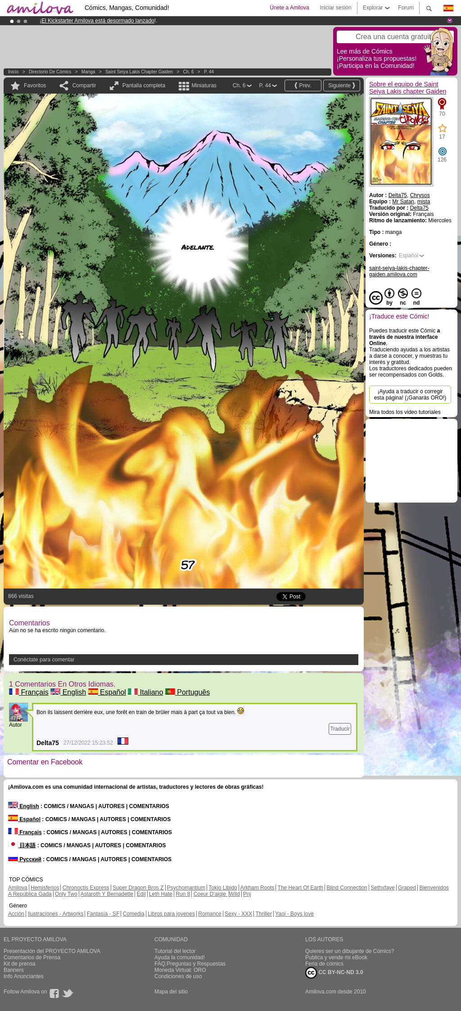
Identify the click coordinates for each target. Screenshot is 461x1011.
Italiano (145, 692)
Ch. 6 (188, 71)
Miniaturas (203, 85)
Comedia (134, 914)
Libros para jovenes (171, 914)
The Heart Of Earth (300, 888)
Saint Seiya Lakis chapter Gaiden (139, 71)
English (68, 692)
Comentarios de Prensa (32, 957)
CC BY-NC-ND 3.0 (334, 973)
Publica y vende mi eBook (336, 957)
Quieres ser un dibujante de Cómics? (349, 951)
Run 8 (183, 894)
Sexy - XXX (238, 914)
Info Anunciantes (24, 976)
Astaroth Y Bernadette (107, 894)
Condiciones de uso (178, 976)
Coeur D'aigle (211, 894)
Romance (209, 914)
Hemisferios (45, 888)
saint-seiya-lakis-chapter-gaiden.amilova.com (399, 271)
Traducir (340, 729)
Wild (234, 894)
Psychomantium (186, 888)
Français (29, 692)
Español (107, 692)
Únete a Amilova (289, 7)
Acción (16, 914)
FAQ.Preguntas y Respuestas (190, 964)
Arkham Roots (257, 888)
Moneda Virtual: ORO (180, 970)
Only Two (66, 894)
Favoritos (35, 85)
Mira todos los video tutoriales (405, 412)
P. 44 (209, 71)
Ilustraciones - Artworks (55, 914)
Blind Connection (346, 888)
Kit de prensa (20, 964)
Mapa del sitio (171, 992)
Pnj (247, 894)
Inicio (13, 71)
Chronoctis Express (86, 888)
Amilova (17, 888)
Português (187, 692)
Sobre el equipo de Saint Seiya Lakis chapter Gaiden (407, 88)
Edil (141, 894)
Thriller (263, 914)
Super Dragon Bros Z (138, 888)
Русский (24, 859)
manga (88, 71)
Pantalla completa (143, 85)
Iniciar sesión (336, 7)
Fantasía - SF (103, 914)
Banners (14, 970)
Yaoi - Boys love (294, 914)
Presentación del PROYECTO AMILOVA (52, 951)
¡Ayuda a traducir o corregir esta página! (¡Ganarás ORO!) (410, 394)
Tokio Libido (222, 888)
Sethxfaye (382, 888)
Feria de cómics (324, 964)
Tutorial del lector (175, 951)
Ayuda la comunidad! (179, 957)
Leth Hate (160, 894)
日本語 (22, 845)
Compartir (84, 85)
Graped (407, 888)
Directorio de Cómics (50, 71)
